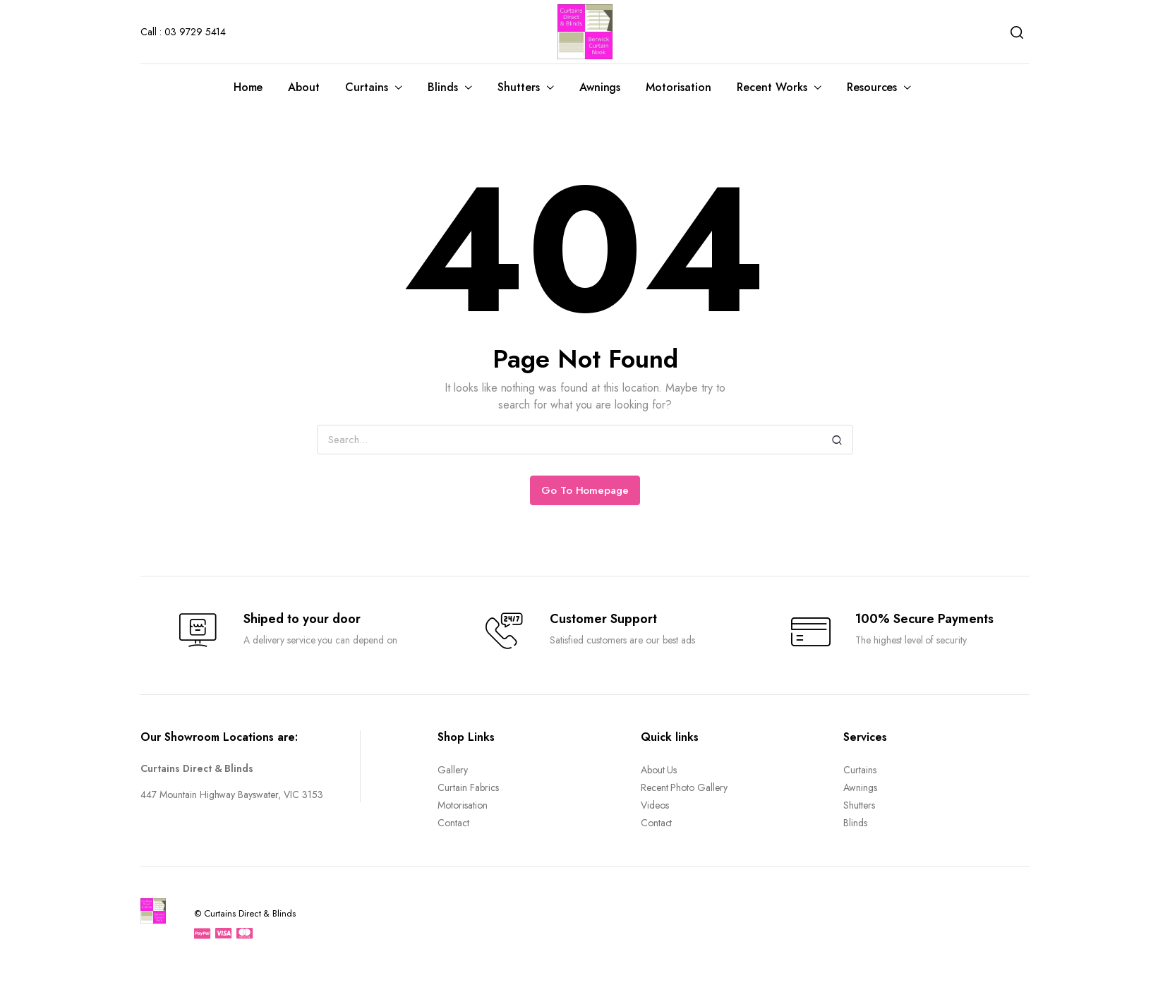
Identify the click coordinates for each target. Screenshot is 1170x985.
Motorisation (678, 87)
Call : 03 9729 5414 (183, 32)
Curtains (366, 87)
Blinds (443, 87)
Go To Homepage (585, 490)
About (304, 87)
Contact (453, 823)
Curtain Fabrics (468, 787)
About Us (659, 770)
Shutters (518, 87)
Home (248, 87)
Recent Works (772, 87)
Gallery (453, 770)
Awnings (600, 87)
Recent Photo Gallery (684, 787)
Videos (655, 805)
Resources (872, 87)
